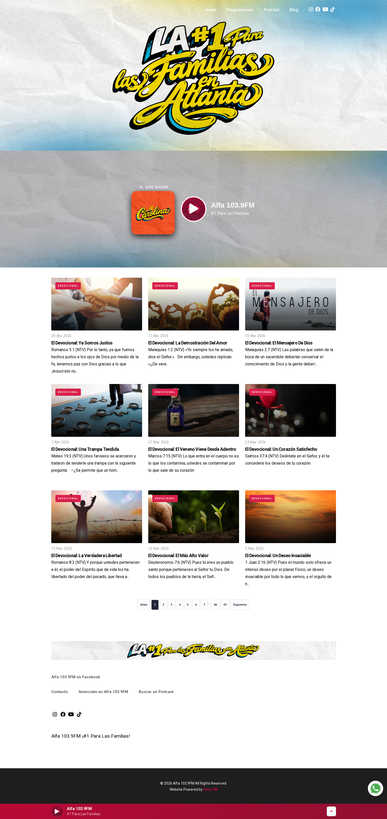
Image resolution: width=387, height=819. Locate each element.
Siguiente (240, 604)
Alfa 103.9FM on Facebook (75, 677)
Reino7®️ (210, 789)
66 (215, 604)
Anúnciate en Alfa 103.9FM (103, 691)
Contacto (59, 691)
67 (225, 604)
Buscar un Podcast (156, 691)
